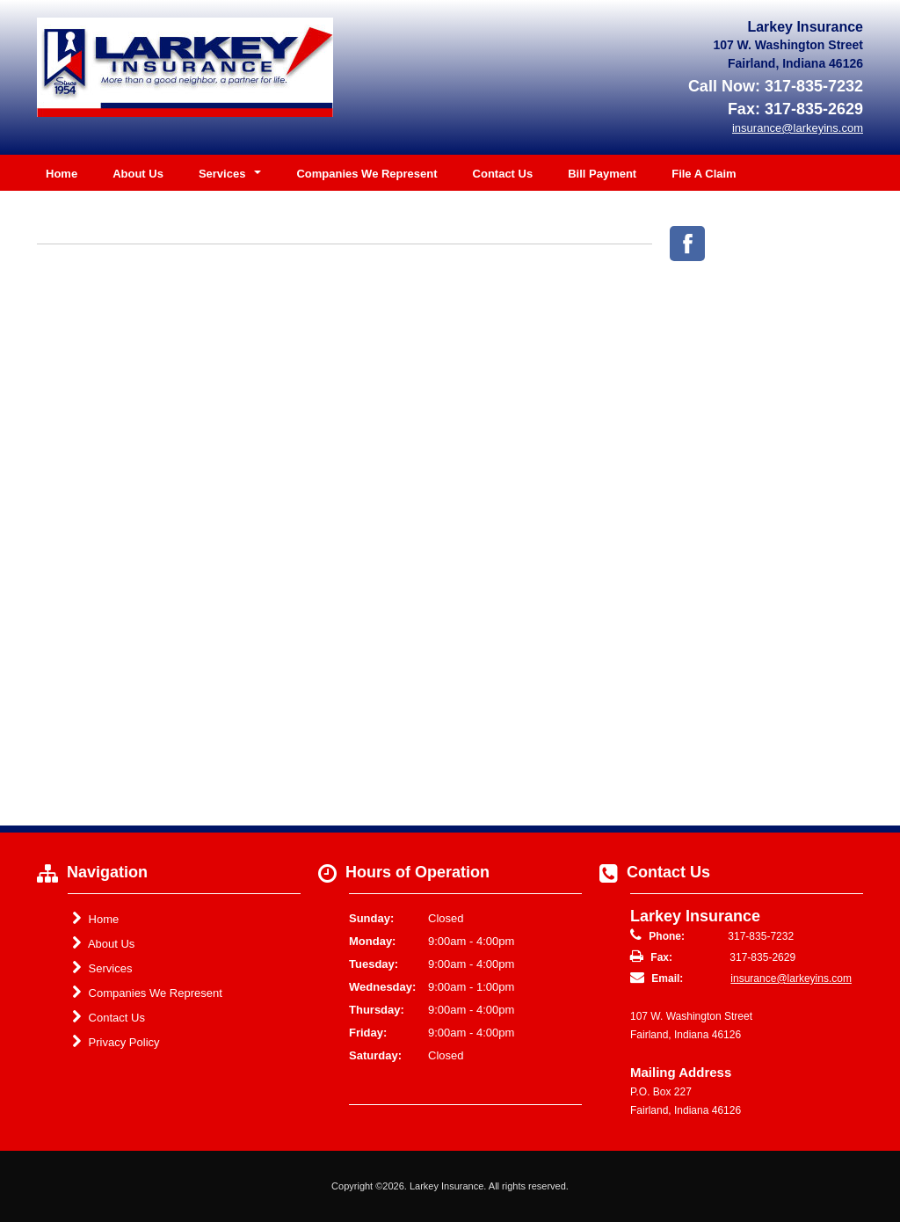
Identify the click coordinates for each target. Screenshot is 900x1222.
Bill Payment (602, 173)
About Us (137, 173)
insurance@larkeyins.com (791, 978)
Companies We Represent (366, 173)
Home (61, 173)
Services (102, 968)
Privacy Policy (116, 1042)
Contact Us (503, 173)
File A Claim (703, 173)
